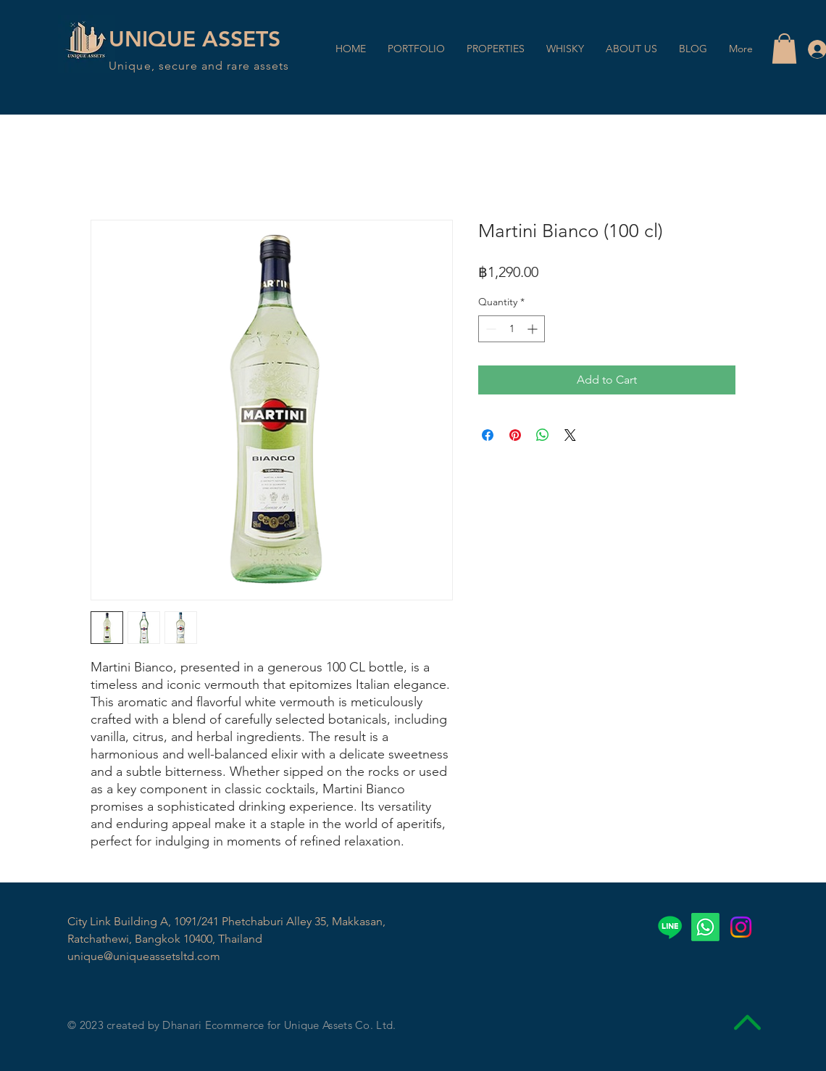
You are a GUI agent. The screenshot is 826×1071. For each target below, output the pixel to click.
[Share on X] (570, 435)
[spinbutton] (511, 329)
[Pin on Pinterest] (515, 435)
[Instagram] (741, 927)
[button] (784, 48)
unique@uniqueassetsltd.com (143, 956)
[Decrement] (489, 329)
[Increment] (534, 329)
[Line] (670, 927)
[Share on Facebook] (487, 435)
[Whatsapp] (705, 927)
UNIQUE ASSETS (194, 39)
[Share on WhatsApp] (542, 435)
